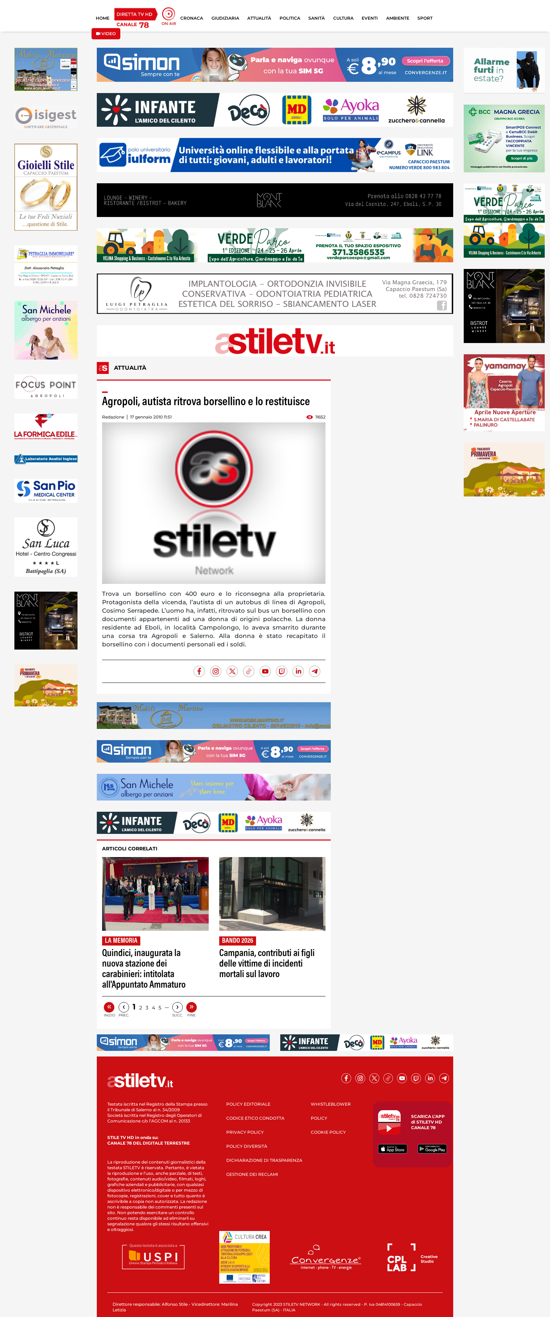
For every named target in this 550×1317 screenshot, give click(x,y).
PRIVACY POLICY (245, 1132)
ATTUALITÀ (259, 18)
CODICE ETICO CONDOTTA (255, 1118)
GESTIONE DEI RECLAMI (252, 1174)
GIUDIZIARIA (225, 18)
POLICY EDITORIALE (248, 1104)
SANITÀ (316, 18)
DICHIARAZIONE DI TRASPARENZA (264, 1160)
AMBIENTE (397, 18)
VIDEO (106, 33)
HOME (102, 18)
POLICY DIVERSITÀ (246, 1146)
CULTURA (343, 18)
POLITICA (290, 18)
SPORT (424, 18)
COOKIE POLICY (328, 1132)
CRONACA (191, 18)
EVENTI (370, 18)
